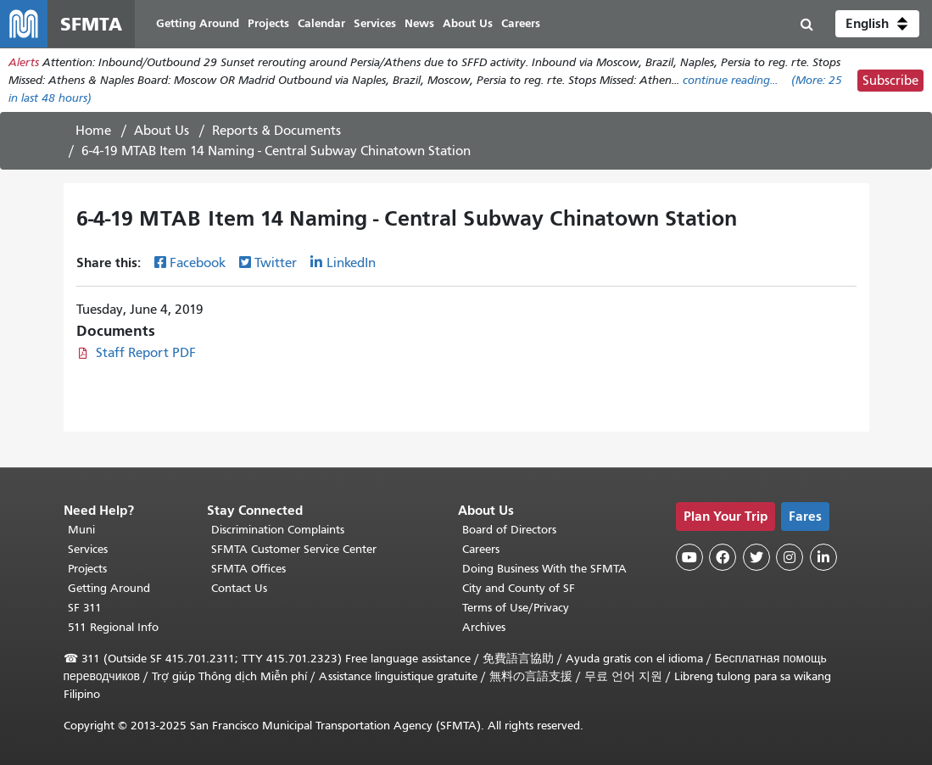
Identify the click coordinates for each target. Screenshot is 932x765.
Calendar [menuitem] (321, 23)
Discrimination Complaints (277, 529)
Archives (483, 627)
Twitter (275, 263)
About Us (161, 130)
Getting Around (109, 588)
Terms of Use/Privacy (515, 607)
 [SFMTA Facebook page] (722, 557)
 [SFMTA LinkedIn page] (823, 557)
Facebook (198, 263)
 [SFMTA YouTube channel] (689, 557)
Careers (480, 549)
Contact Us (239, 588)
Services (88, 549)
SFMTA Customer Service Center (294, 549)
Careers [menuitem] (520, 23)
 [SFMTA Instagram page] (789, 557)
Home (93, 130)
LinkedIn (351, 263)
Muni (81, 529)
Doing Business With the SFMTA (544, 568)
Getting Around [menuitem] (197, 23)
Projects (87, 568)
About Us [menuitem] (468, 23)
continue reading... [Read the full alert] (730, 80)
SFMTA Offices (248, 568)
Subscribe (890, 80)
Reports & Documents (276, 130)
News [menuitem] (419, 23)
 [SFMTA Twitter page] (756, 557)
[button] (877, 23)
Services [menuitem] (375, 23)
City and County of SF (518, 588)
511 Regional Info (113, 627)
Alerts (23, 62)
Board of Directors (509, 529)
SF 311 (85, 607)
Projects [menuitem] (268, 23)
